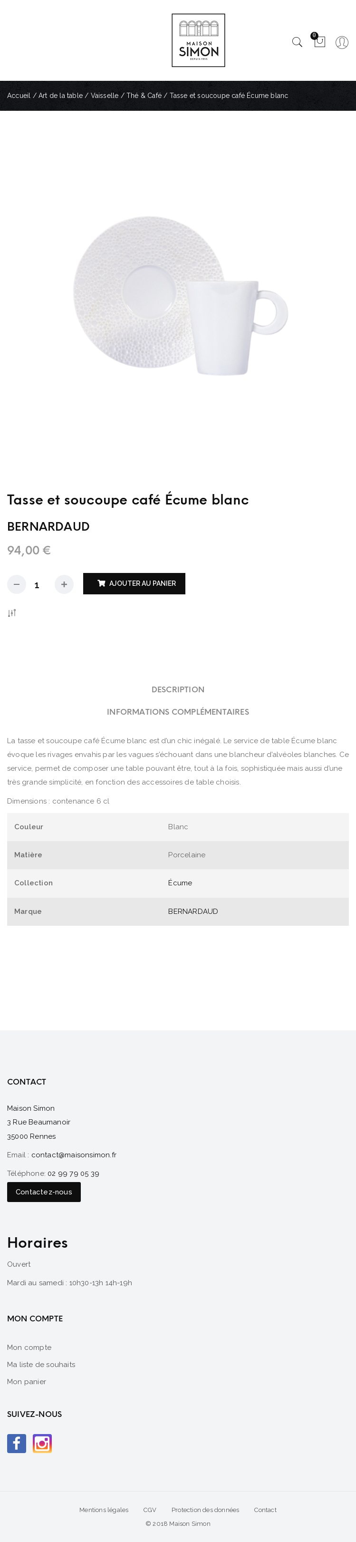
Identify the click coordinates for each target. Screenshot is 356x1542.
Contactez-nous (44, 1192)
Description (178, 689)
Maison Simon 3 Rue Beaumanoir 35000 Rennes (38, 1122)
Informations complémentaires (178, 712)
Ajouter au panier (142, 583)
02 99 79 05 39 (73, 1173)
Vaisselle (105, 95)
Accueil (18, 95)
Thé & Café (144, 95)
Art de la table (60, 95)
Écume (180, 883)
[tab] (178, 689)
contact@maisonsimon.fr (73, 1155)
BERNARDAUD (193, 911)
